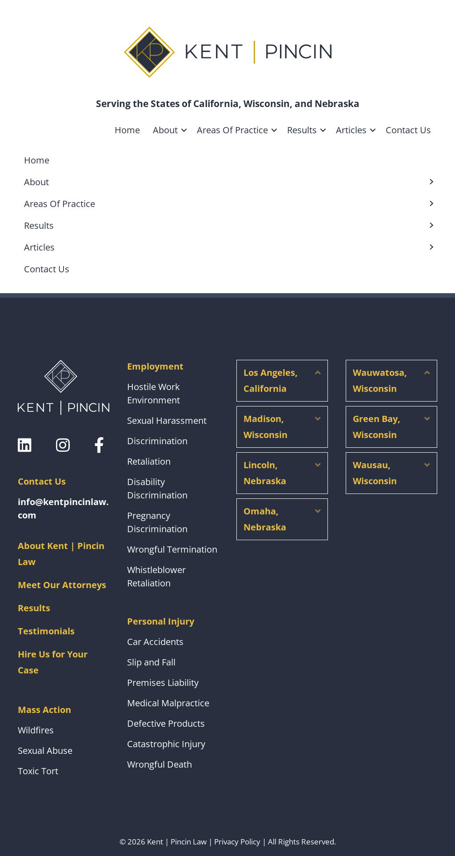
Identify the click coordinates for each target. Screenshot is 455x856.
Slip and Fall (151, 662)
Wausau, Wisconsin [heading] (375, 473)
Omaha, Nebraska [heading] (264, 519)
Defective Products (166, 723)
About (165, 130)
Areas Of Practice (232, 130)
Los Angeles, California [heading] (270, 380)
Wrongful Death (159, 764)
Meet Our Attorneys (62, 585)
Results (302, 130)
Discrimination (157, 441)
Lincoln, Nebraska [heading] (264, 473)
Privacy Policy (237, 841)
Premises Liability (163, 683)
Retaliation (149, 461)
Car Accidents (155, 642)
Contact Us (408, 130)
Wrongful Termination (172, 549)
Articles (351, 130)
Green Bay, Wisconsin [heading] (376, 427)
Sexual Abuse (45, 750)
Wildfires (36, 730)
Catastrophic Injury (166, 744)
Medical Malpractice (168, 703)
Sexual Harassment (167, 420)
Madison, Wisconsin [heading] (265, 427)
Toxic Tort (38, 771)
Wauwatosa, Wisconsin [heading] (380, 380)
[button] (184, 130)
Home (127, 130)
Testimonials (46, 631)
